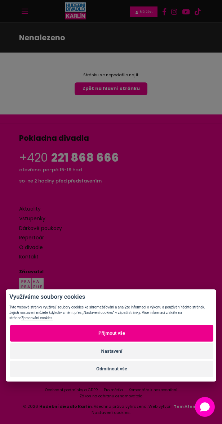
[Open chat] (205, 407)
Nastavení (112, 351)
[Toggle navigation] (25, 11)
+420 (69, 157)
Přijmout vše (111, 333)
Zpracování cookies (36, 318)
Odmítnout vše (111, 368)
